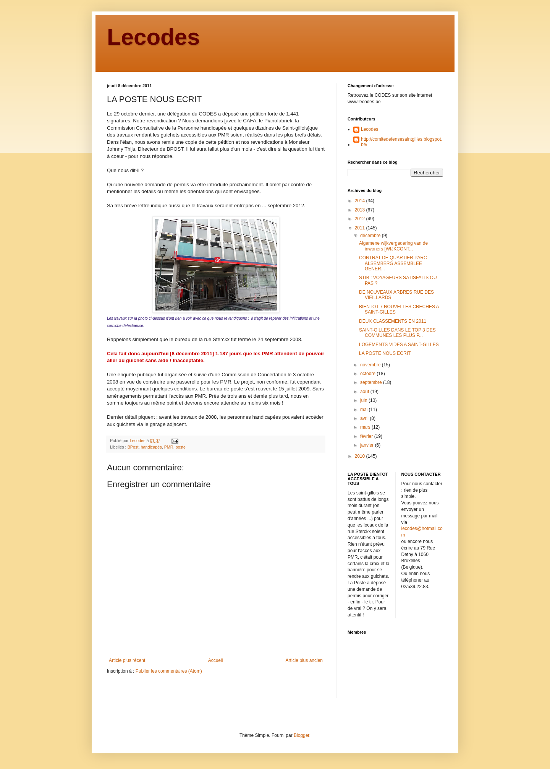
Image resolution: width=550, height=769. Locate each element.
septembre (371, 382)
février (367, 436)
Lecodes (153, 37)
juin (364, 400)
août (365, 391)
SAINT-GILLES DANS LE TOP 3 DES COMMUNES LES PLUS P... (397, 332)
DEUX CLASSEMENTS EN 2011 (392, 321)
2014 (360, 200)
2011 (360, 228)
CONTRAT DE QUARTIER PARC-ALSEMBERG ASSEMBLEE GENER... (394, 263)
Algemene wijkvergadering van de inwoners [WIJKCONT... (393, 246)
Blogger (301, 735)
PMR (168, 447)
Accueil (215, 660)
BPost (133, 447)
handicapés (151, 447)
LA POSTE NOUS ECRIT (385, 353)
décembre (371, 235)
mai (364, 409)
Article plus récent (127, 660)
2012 (360, 218)
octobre (368, 373)
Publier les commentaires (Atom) (169, 671)
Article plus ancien (304, 660)
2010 (360, 456)
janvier (367, 445)
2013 (360, 210)
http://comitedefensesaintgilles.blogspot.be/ (401, 142)
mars (366, 427)
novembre (371, 364)
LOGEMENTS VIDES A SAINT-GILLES (399, 344)
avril (365, 418)
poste (181, 447)
